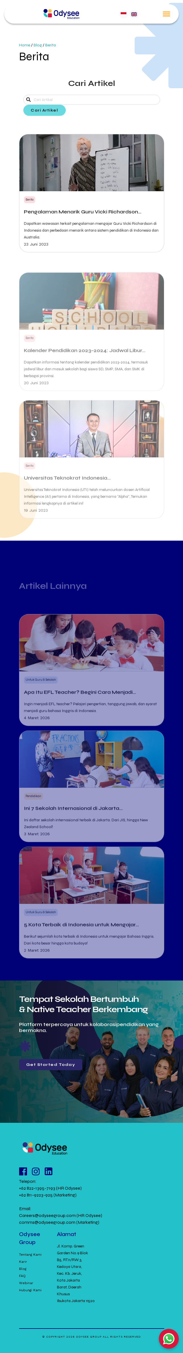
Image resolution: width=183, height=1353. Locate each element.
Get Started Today (50, 1064)
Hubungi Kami (30, 1290)
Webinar (26, 1283)
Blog (38, 45)
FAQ (22, 1276)
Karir (23, 1262)
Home (24, 45)
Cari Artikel (44, 110)
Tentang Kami (30, 1255)
